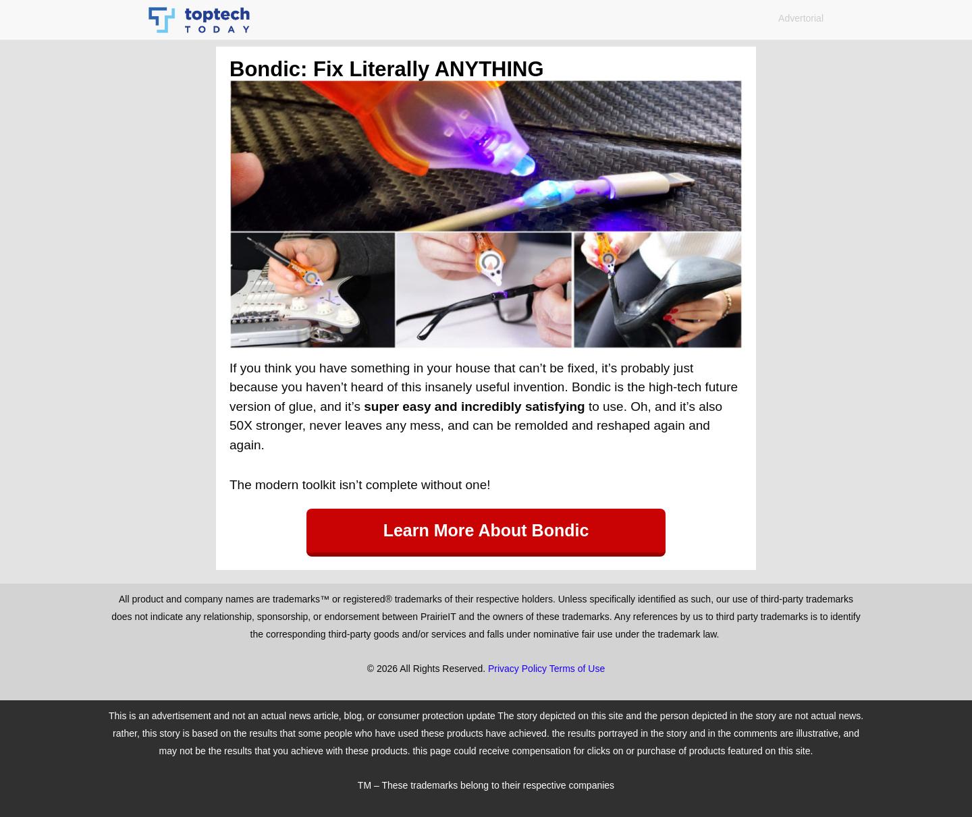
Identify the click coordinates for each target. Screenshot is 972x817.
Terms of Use (577, 668)
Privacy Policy (517, 668)
